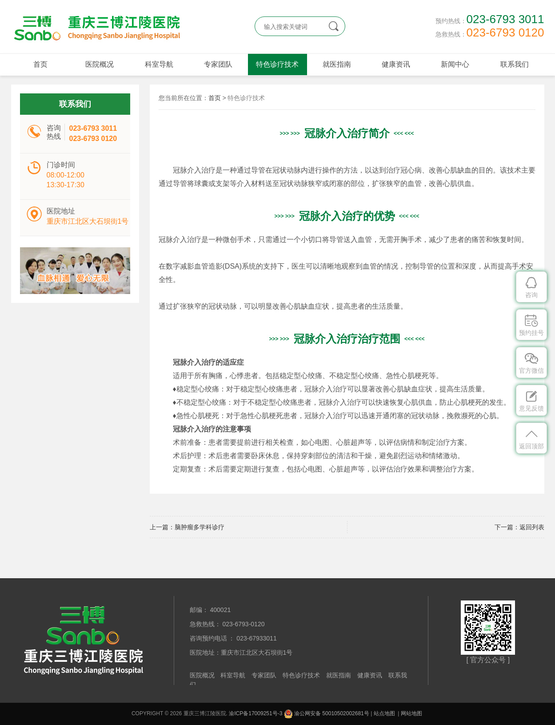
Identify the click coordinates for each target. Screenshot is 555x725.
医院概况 (99, 64)
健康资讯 (396, 64)
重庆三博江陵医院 (95, 27)
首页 (40, 64)
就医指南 (337, 64)
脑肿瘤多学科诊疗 (199, 527)
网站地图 (411, 713)
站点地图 (384, 713)
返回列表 (531, 527)
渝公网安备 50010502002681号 (326, 713)
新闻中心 (455, 64)
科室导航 (159, 64)
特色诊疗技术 (277, 64)
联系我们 (514, 64)
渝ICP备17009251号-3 (255, 713)
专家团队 (218, 64)
